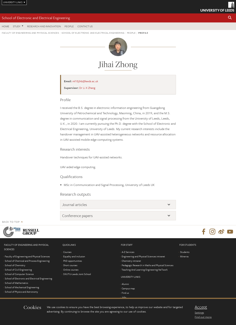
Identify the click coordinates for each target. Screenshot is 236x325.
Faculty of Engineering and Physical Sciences (30, 32)
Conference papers (77, 215)
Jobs (124, 297)
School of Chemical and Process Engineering (27, 261)
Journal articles (74, 204)
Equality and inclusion (74, 256)
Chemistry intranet (131, 261)
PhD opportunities (72, 261)
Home (5, 26)
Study (16, 26)
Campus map (128, 288)
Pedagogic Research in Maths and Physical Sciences (147, 265)
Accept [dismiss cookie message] (201, 307)
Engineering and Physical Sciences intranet (143, 256)
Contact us (85, 26)
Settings (199, 312)
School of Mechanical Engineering (22, 287)
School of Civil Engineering (18, 269)
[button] (230, 18)
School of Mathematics (16, 283)
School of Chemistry (15, 265)
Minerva (184, 256)
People (69, 26)
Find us (125, 293)
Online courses (70, 269)
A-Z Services (128, 252)
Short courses (70, 265)
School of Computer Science (19, 274)
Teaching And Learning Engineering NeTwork (145, 269)
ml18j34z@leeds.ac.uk (85, 81)
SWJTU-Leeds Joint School (77, 274)
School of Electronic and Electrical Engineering (36, 17)
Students (184, 252)
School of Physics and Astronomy (21, 292)
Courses (67, 252)
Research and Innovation (44, 26)
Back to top (11, 222)
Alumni (125, 284)
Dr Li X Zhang (87, 88)
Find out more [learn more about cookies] (203, 317)
